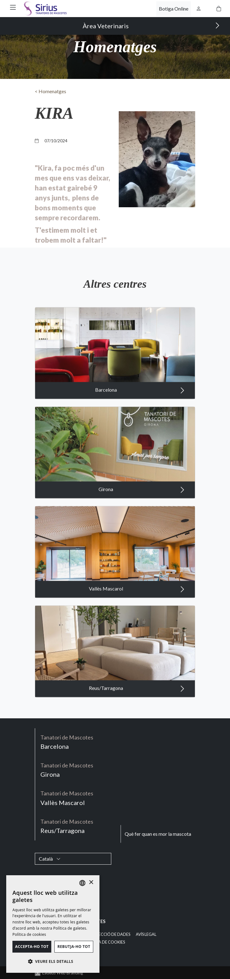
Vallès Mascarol (137, 607)
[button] (13, 7)
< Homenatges (50, 91)
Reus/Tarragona (137, 706)
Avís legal (146, 934)
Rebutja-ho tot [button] (74, 946)
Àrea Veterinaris (151, 25)
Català (50, 859)
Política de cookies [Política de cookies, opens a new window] (29, 934)
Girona (142, 508)
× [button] (91, 882)
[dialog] (52, 924)
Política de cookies (104, 942)
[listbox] (82, 883)
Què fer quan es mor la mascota (158, 834)
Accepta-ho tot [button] (32, 946)
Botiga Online (173, 8)
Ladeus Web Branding (62, 972)
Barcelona (140, 408)
